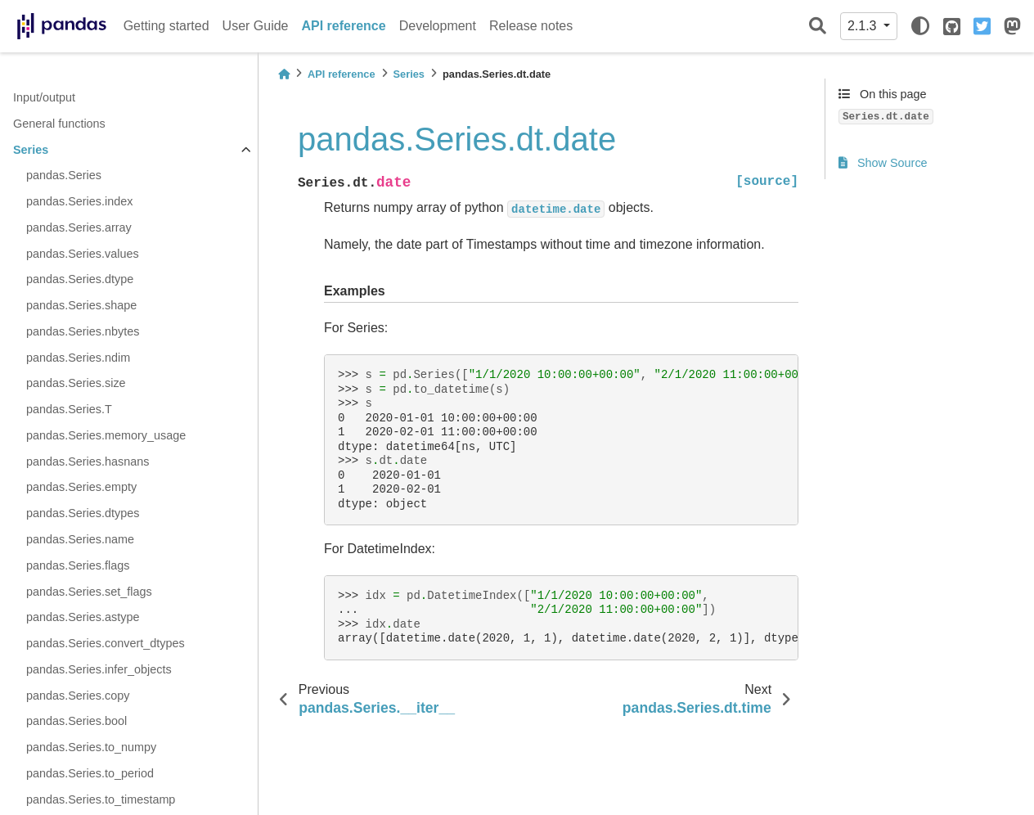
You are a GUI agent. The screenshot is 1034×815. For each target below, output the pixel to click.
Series (30, 149)
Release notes (531, 26)
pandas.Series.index (79, 201)
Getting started (166, 26)
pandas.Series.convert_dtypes (105, 643)
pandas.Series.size (76, 382)
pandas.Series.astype (82, 617)
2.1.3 (863, 26)
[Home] (284, 74)
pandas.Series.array (79, 227)
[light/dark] (920, 26)
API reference (344, 26)
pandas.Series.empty (81, 486)
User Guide (256, 26)
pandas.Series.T (69, 409)
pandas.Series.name (80, 539)
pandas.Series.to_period (90, 773)
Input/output (44, 97)
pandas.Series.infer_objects (99, 669)
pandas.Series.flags (77, 565)
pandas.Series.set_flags (89, 591)
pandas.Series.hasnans (87, 461)
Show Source (883, 162)
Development (437, 26)
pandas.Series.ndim (78, 357)
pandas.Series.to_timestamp (100, 799)
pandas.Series (63, 175)
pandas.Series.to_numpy (91, 747)
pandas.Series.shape (81, 305)
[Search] (817, 26)
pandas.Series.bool (76, 720)
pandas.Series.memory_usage (106, 435)
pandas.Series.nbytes (82, 331)
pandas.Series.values (82, 253)
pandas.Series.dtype (79, 279)
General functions (59, 123)
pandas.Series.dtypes (82, 513)
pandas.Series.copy (77, 695)
